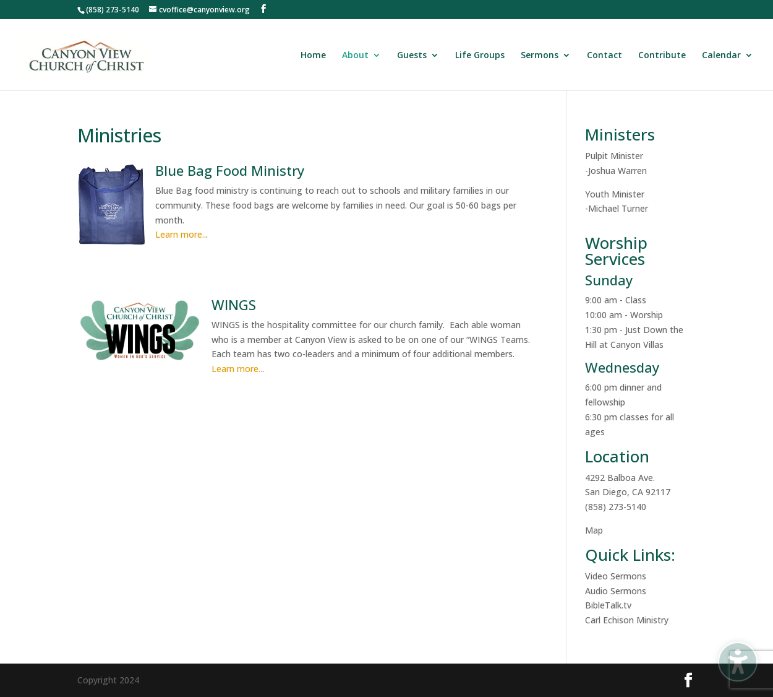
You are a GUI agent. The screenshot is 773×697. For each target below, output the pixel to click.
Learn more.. (180, 234)
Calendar (721, 56)
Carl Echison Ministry (626, 620)
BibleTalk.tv (608, 605)
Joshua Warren (617, 170)
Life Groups (480, 56)
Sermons (539, 56)
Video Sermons (615, 576)
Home (313, 56)
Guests (412, 56)
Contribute (662, 56)
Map (594, 530)
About (355, 56)
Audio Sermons (615, 591)
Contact (604, 56)
